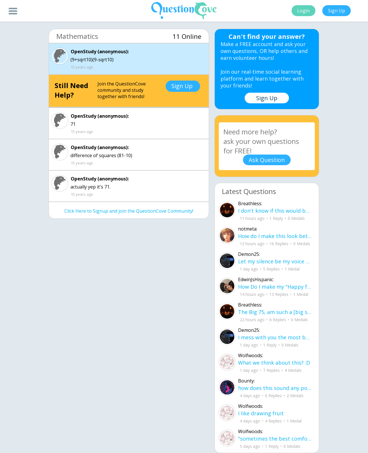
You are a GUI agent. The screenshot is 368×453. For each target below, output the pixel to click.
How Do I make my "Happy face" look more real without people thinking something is (275, 286)
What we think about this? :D (274, 362)
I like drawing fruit (261, 413)
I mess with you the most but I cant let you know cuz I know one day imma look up (275, 337)
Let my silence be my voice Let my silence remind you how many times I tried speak (275, 261)
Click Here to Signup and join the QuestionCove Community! (128, 211)
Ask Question (267, 160)
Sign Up (336, 10)
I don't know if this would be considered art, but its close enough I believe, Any (275, 210)
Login (303, 10)
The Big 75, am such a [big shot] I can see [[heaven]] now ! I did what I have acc (275, 312)
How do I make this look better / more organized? (275, 236)
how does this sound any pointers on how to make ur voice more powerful (275, 388)
